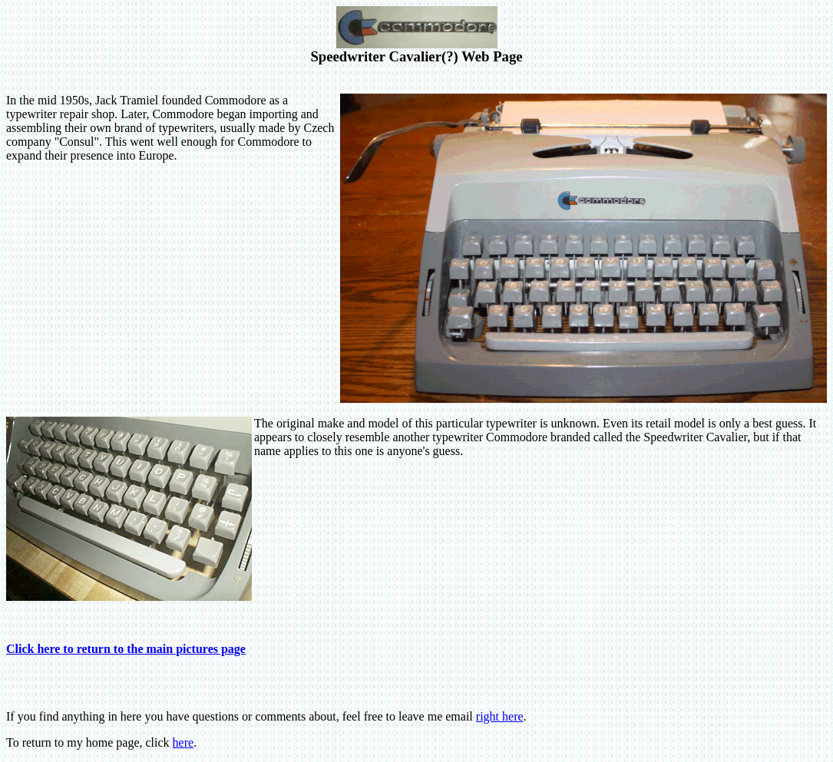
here (183, 742)
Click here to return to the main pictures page (126, 648)
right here (500, 716)
